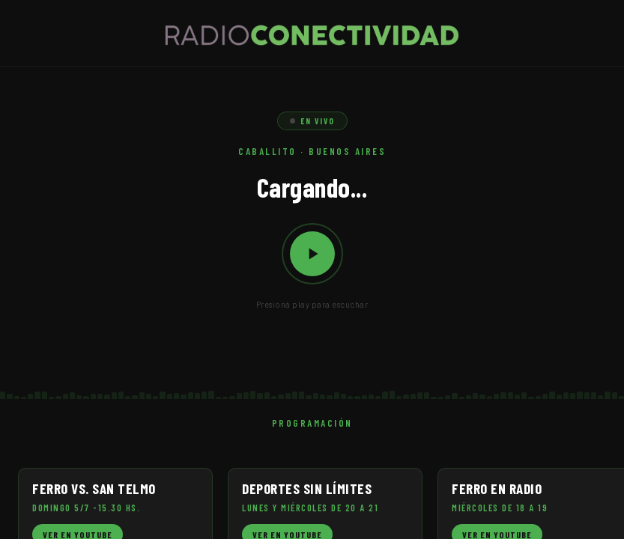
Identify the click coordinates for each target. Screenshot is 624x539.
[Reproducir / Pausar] (312, 253)
